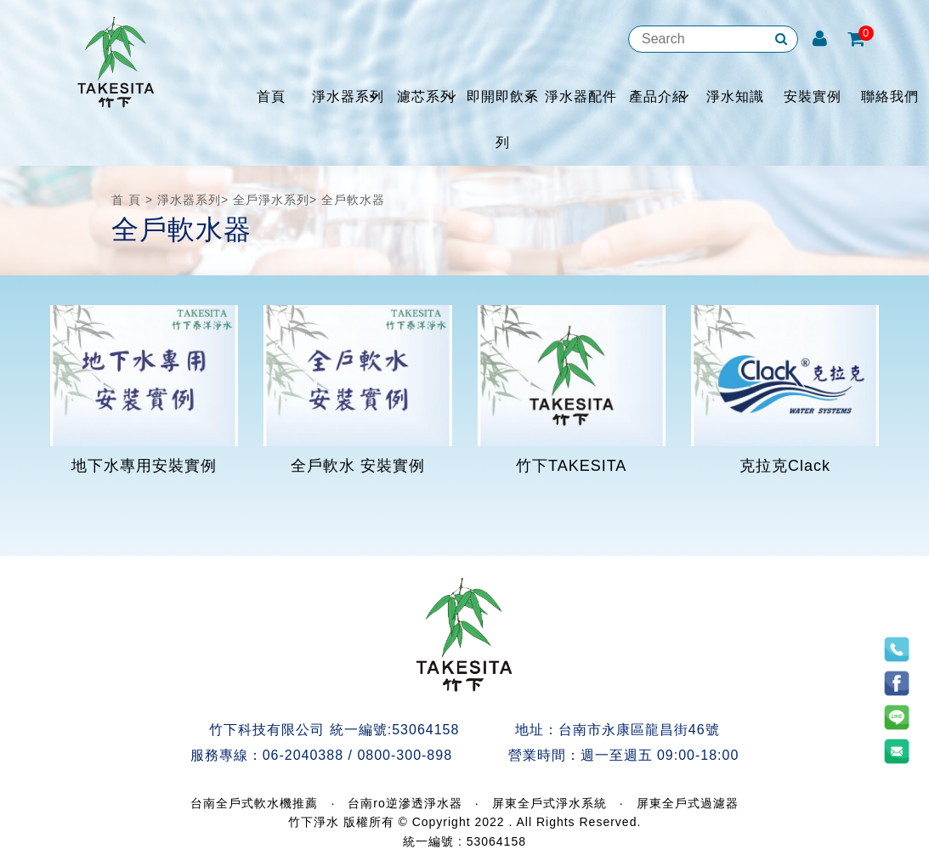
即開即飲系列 (503, 119)
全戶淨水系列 (271, 200)
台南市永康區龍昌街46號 (639, 729)
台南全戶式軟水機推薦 (254, 803)
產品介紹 (658, 96)
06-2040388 (303, 755)
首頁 (271, 96)
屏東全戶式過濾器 (688, 803)
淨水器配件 (581, 96)
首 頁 (126, 200)
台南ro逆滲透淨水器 (405, 803)
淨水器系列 (348, 96)
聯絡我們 (890, 96)
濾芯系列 (426, 96)
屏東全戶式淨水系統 (549, 803)
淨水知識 (735, 96)
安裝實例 (812, 96)
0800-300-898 (404, 755)
